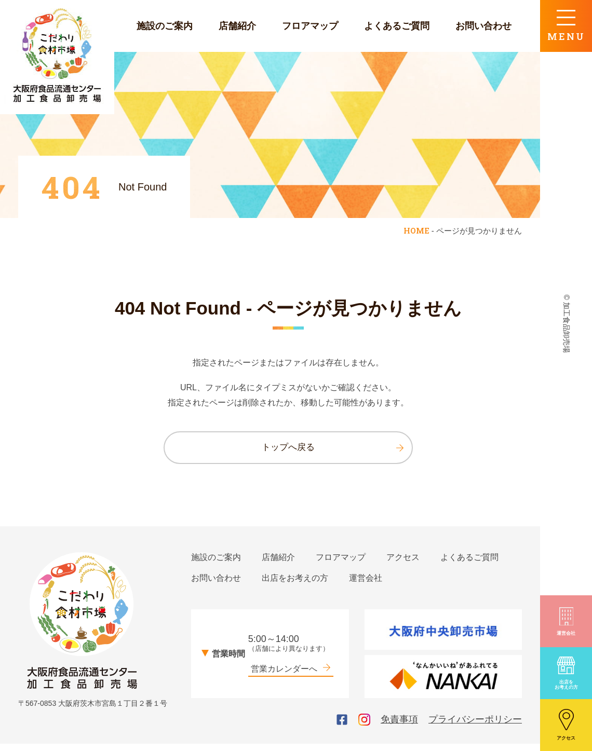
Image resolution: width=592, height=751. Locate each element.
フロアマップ (310, 26)
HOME (416, 230)
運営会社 (566, 620)
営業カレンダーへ (291, 675)
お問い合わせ (483, 26)
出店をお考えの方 (566, 672)
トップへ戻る (332, 450)
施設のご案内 (165, 26)
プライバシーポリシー (475, 726)
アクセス (566, 725)
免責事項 (399, 726)
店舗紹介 (237, 26)
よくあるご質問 (396, 26)
